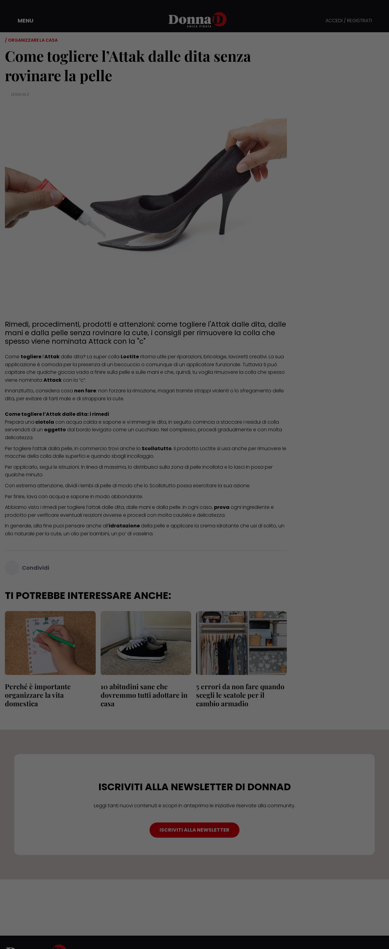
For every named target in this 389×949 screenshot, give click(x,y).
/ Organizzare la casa (31, 40)
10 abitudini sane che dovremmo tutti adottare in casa (144, 695)
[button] (21, 20)
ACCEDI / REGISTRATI (348, 21)
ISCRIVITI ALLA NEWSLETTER (194, 829)
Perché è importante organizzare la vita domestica (38, 695)
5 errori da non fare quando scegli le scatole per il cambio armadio (240, 695)
